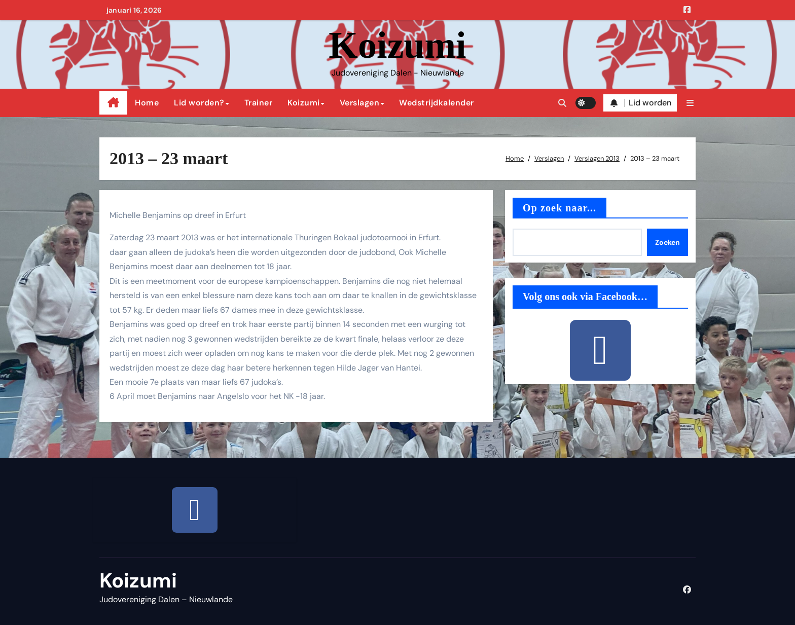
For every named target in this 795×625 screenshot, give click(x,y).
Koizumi (397, 45)
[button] (690, 103)
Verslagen (360, 102)
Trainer (258, 102)
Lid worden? (199, 102)
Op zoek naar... (559, 207)
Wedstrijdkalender (436, 102)
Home (147, 102)
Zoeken (667, 242)
